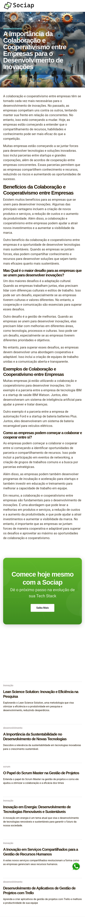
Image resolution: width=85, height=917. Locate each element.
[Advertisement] (42, 656)
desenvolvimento (12, 28)
